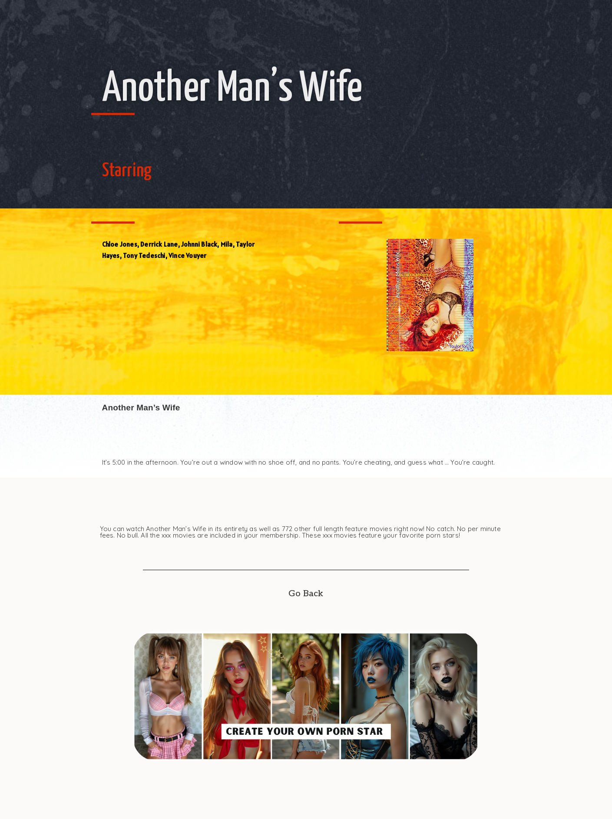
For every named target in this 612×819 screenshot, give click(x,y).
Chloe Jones (119, 244)
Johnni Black (199, 244)
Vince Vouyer (187, 255)
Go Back (305, 593)
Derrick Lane (159, 244)
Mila (227, 244)
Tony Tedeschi (144, 255)
